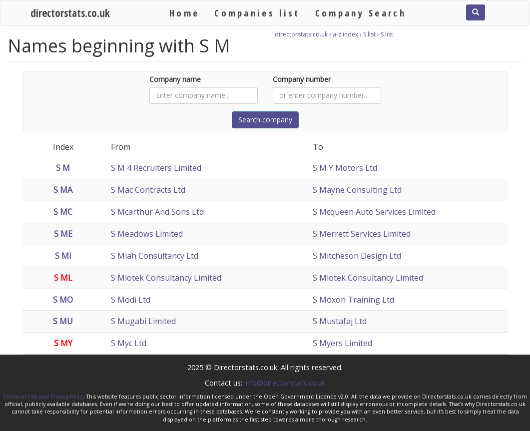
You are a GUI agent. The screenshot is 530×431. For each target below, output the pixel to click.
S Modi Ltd (130, 299)
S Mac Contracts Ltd (148, 189)
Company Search (360, 12)
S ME (63, 233)
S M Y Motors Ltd (345, 167)
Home (184, 12)
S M (63, 167)
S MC (62, 211)
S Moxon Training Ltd (353, 299)
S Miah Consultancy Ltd (154, 255)
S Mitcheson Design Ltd (357, 255)
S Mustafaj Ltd (340, 321)
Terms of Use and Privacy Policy (44, 396)
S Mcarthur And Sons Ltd (157, 211)
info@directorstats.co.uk (285, 383)
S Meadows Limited (147, 233)
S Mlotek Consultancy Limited (166, 277)
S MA (62, 189)
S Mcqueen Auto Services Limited (374, 211)
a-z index (345, 34)
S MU (63, 321)
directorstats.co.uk (70, 12)
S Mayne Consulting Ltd (357, 189)
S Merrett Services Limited (362, 233)
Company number (302, 79)
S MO (63, 299)
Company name (175, 79)
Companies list (257, 12)
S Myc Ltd (128, 343)
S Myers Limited (342, 343)
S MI (63, 255)
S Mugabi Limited (143, 321)
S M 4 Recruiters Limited (156, 167)
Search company (265, 119)
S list (369, 34)
